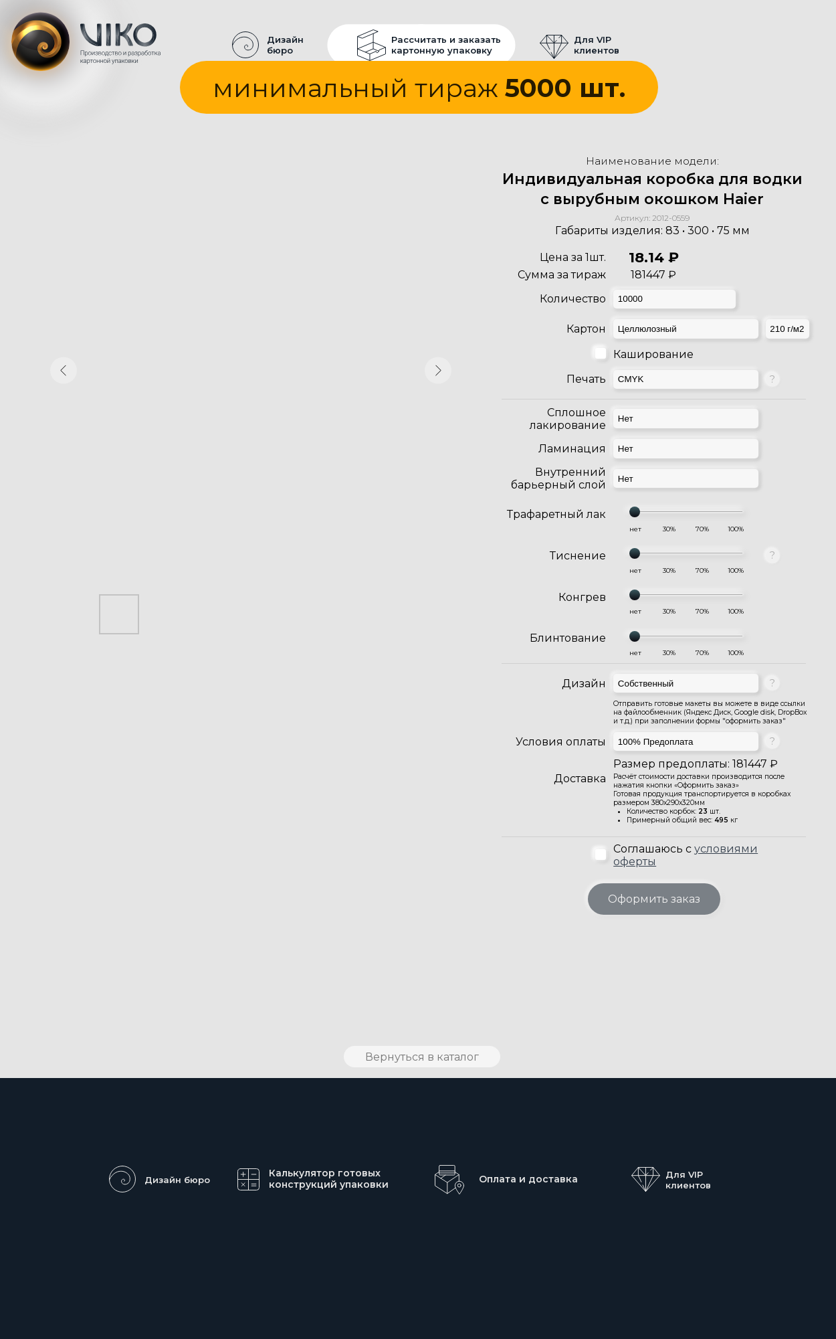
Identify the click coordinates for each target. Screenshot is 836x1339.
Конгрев (582, 597)
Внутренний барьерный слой (558, 478)
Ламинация (572, 448)
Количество (573, 298)
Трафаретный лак (556, 514)
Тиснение (578, 555)
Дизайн (584, 683)
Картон (586, 329)
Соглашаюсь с (685, 855)
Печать (586, 379)
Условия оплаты (561, 741)
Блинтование (568, 638)
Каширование (653, 354)
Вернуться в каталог (422, 1057)
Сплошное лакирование (568, 419)
